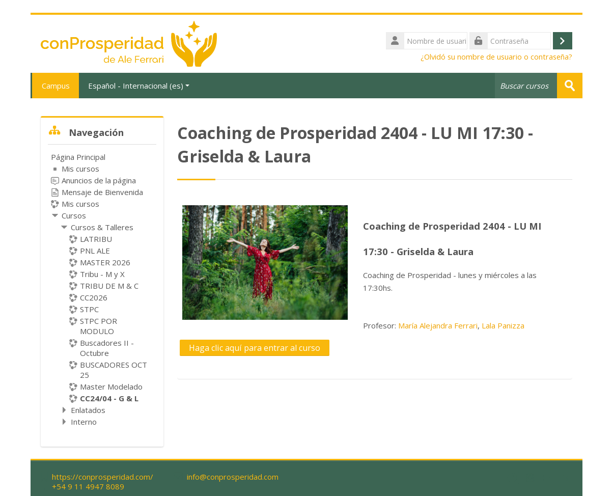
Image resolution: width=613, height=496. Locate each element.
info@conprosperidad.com (232, 477)
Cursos (74, 215)
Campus (55, 85)
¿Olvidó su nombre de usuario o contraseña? (496, 57)
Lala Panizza (503, 325)
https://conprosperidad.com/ (102, 477)
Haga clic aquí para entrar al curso (254, 347)
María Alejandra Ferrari (438, 325)
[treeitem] (102, 289)
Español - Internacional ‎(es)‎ (138, 85)
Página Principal (78, 157)
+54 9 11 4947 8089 (88, 486)
